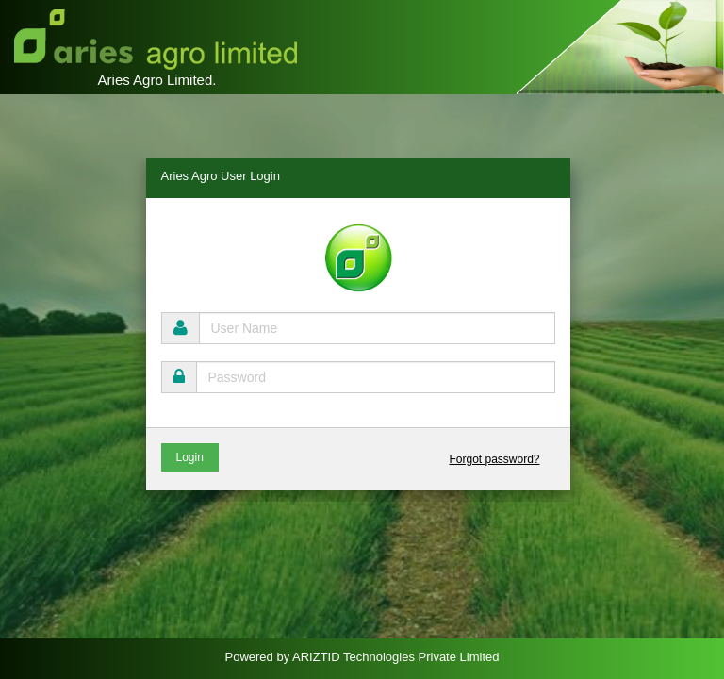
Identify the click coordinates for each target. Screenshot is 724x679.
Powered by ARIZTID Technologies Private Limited (362, 657)
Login (190, 457)
